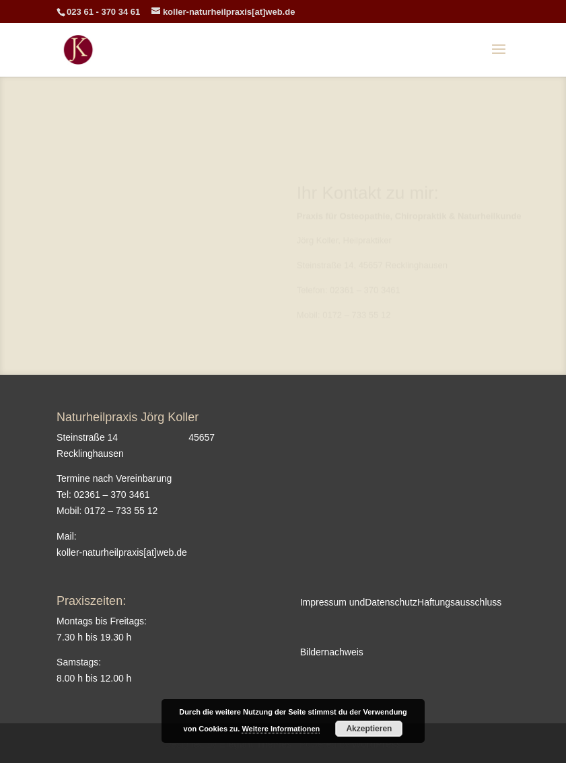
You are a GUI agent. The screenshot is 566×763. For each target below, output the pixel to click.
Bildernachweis (331, 652)
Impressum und (332, 602)
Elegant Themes (255, 744)
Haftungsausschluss (459, 602)
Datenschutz (391, 602)
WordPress (377, 744)
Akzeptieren (369, 728)
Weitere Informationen (281, 729)
